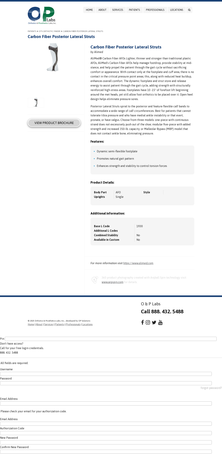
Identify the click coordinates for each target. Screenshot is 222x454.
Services (117, 10)
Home (89, 10)
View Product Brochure (54, 123)
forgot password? (211, 387)
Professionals (155, 10)
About (102, 10)
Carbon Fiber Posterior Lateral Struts (83, 31)
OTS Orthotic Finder (49, 31)
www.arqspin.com (112, 282)
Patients (134, 10)
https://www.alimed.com (138, 263)
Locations (176, 10)
